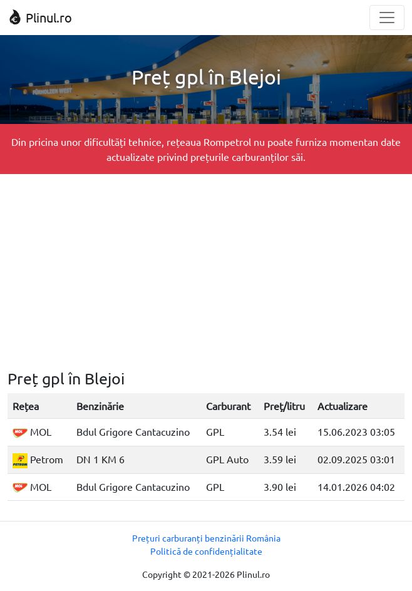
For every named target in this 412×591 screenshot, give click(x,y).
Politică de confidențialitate (206, 551)
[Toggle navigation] (386, 17)
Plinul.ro (40, 17)
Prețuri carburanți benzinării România (206, 537)
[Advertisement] (206, 271)
